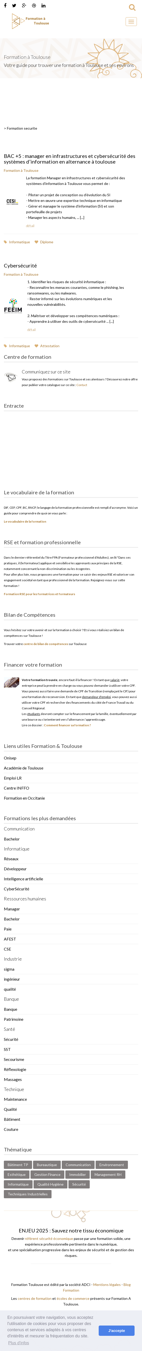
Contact (81, 385)
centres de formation (35, 1298)
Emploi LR (13, 777)
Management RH (108, 1174)
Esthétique (17, 1174)
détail (30, 225)
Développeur (15, 868)
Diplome (44, 242)
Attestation (47, 346)
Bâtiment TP (18, 1164)
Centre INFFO (16, 787)
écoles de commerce (73, 1298)
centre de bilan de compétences (45, 644)
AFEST (10, 938)
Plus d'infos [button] (18, 1343)
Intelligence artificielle (23, 878)
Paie (8, 928)
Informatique (17, 242)
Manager (12, 908)
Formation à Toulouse (21, 170)
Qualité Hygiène (50, 1184)
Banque (10, 1009)
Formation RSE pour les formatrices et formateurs (39, 594)
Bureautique (47, 1164)
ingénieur (12, 979)
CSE (7, 948)
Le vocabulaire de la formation (25, 521)
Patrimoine (13, 1019)
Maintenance (15, 1099)
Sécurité (11, 1039)
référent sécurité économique (49, 1238)
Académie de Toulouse (23, 767)
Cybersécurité (20, 265)
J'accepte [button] (116, 1331)
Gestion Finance (47, 1174)
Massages (13, 1079)
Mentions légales (107, 1284)
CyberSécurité (16, 888)
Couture (11, 1129)
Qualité (10, 1109)
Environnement (111, 1164)
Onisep (10, 757)
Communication (78, 1164)
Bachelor (12, 838)
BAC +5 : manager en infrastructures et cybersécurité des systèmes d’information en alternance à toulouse (69, 159)
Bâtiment (12, 1119)
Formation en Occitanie (24, 797)
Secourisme (14, 1059)
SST (7, 1049)
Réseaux (11, 858)
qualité (10, 989)
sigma (9, 969)
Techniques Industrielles (28, 1194)
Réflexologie (15, 1069)
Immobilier (77, 1174)
